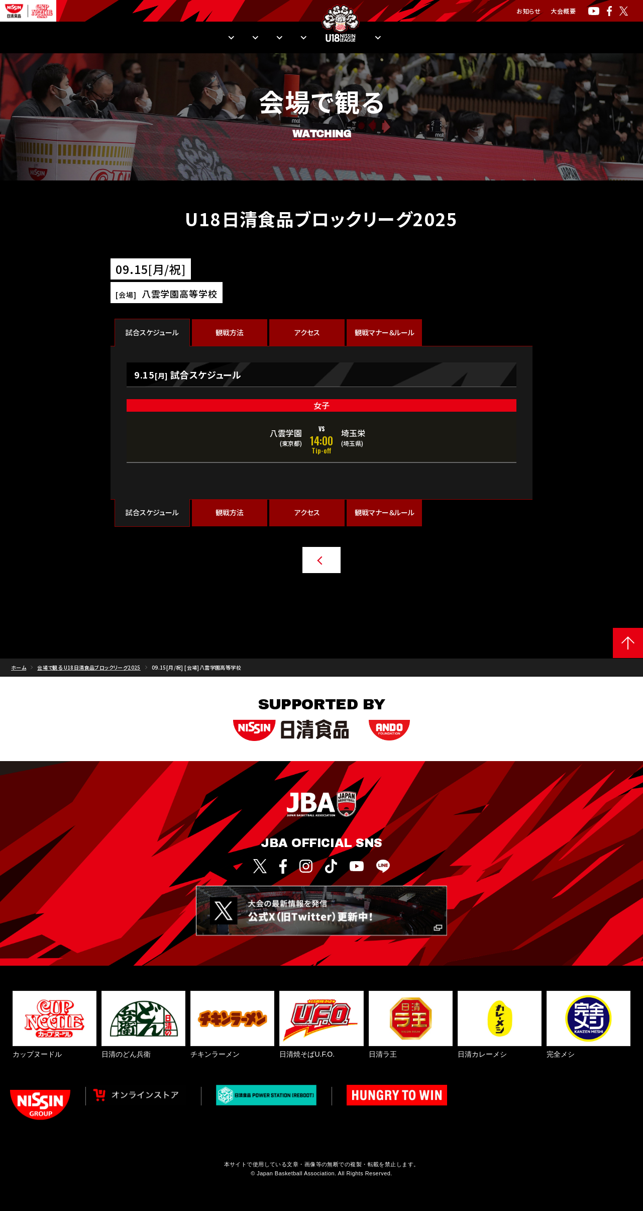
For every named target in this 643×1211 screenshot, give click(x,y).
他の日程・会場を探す (298, 560)
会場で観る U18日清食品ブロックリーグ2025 (89, 675)
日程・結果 (88, 38)
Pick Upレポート (434, 38)
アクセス (307, 332)
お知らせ (528, 11)
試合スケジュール (152, 332)
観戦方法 (206, 38)
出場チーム (266, 38)
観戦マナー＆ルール (384, 332)
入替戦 (372, 38)
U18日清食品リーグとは (524, 38)
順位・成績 (148, 38)
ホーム (18, 675)
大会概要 (563, 11)
